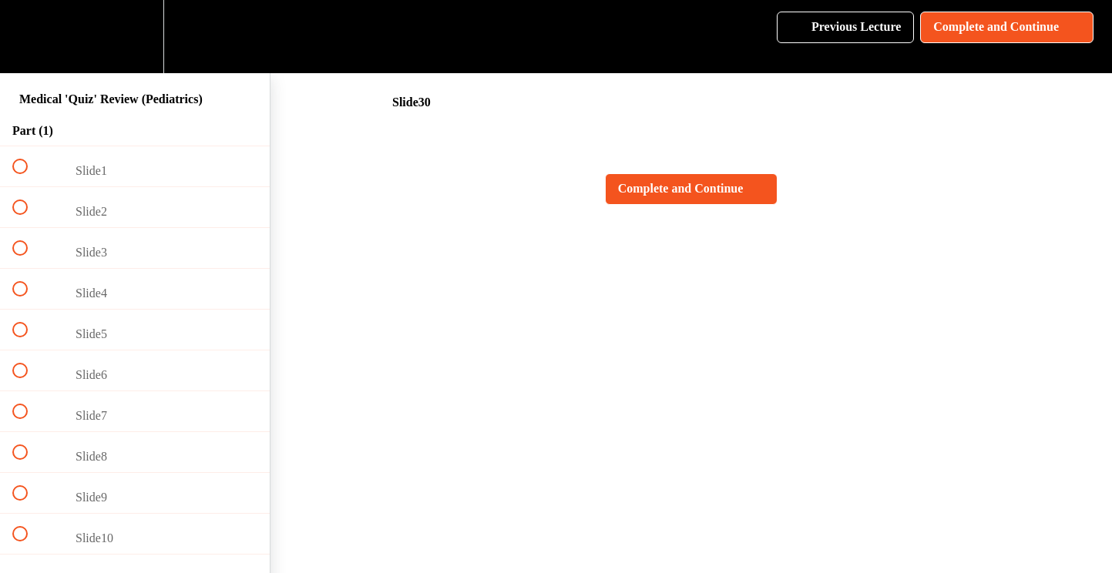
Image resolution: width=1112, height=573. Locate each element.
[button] (28, 36)
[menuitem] (134, 36)
